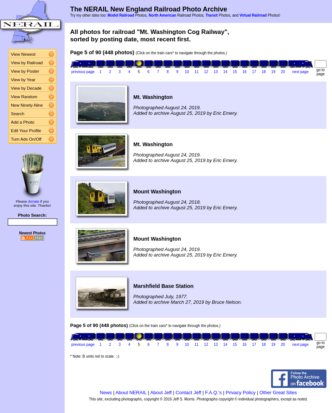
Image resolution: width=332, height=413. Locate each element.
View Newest (23, 54)
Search (18, 113)
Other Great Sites (278, 392)
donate (33, 201)
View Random (24, 96)
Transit (212, 15)
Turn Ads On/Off (26, 139)
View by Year (23, 80)
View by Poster (25, 71)
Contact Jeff (188, 392)
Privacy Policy (241, 392)
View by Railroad (27, 63)
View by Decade (26, 88)
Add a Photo (22, 122)
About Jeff (161, 392)
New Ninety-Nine (27, 105)
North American (162, 15)
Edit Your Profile (26, 130)
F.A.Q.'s (213, 392)
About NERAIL (131, 392)
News (106, 392)
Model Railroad (120, 15)
